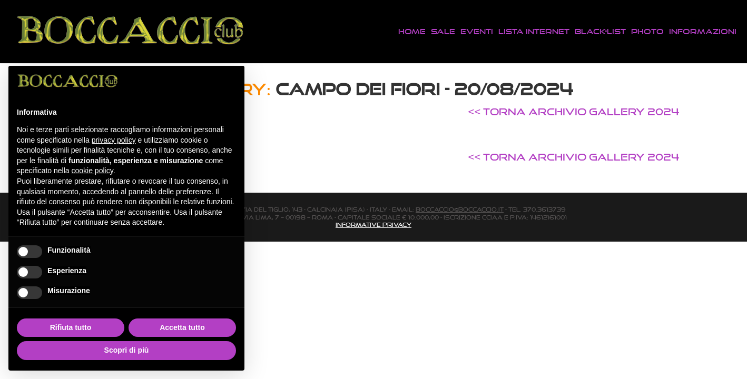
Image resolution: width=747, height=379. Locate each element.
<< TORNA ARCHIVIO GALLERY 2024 (573, 111)
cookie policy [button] (92, 170)
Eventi (476, 31)
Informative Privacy (373, 225)
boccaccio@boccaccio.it (460, 209)
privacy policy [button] (114, 140)
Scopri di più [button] (126, 350)
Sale (443, 31)
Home (412, 31)
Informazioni (702, 31)
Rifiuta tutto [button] (71, 327)
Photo (647, 31)
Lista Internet (533, 31)
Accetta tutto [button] (182, 327)
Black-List (600, 31)
